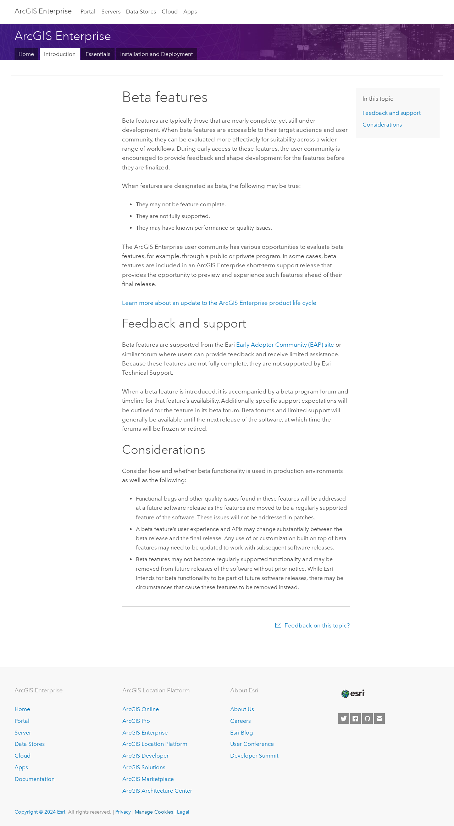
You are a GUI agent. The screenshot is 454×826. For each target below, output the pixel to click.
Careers (240, 721)
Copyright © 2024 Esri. (41, 812)
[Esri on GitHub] (367, 718)
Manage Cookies (154, 812)
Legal (183, 812)
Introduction (60, 54)
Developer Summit (254, 755)
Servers (111, 11)
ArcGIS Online (140, 709)
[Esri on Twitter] (343, 718)
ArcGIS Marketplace (148, 779)
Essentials (97, 54)
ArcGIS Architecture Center (157, 790)
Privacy (123, 812)
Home (26, 54)
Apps (190, 11)
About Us (242, 709)
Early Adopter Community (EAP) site (285, 344)
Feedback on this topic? (317, 625)
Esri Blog (241, 732)
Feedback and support (391, 113)
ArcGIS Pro (136, 721)
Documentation (35, 779)
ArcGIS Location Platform (154, 744)
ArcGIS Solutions (143, 767)
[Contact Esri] (379, 718)
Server (23, 732)
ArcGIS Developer (145, 755)
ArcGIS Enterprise (43, 11)
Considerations (382, 124)
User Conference (252, 744)
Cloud (170, 11)
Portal (88, 11)
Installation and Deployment (156, 54)
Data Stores (141, 11)
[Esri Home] (352, 693)
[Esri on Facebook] (355, 718)
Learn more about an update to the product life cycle (219, 302)
